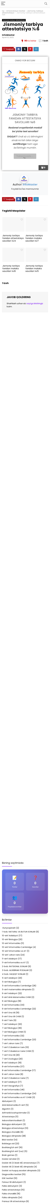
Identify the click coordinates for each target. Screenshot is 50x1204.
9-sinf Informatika (11, 1089)
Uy (3, 11)
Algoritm (6, 1108)
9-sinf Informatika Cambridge (16, 1093)
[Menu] (3, 3)
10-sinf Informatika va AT (14, 951)
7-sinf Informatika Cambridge (16, 1039)
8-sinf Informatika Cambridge (16, 1070)
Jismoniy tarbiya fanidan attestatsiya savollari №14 (13, 238)
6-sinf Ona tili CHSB (11, 1016)
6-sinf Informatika (11, 1004)
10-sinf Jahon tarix (11, 954)
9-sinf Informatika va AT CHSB (16, 1097)
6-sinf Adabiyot (9, 993)
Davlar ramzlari (9, 1159)
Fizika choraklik (9, 1193)
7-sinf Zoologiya (10, 1058)
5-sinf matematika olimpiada (16, 989)
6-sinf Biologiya (9, 1001)
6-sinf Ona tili (8, 1012)
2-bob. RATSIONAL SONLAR (14, 966)
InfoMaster (8, 35)
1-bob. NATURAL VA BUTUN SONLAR (18, 931)
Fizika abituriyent (10, 1185)
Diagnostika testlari (11, 1174)
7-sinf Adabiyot (9, 1024)
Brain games (8, 1155)
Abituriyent (7, 1101)
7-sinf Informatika (11, 1035)
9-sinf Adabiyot (9, 1081)
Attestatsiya (8, 1116)
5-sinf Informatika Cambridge (17, 985)
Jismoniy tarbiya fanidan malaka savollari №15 (34, 268)
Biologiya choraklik (11, 1132)
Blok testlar (7, 1139)
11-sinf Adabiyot (9, 958)
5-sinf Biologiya (9, 981)
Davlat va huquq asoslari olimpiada (19, 1170)
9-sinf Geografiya (10, 1085)
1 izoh (45, 40)
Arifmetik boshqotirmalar (14, 1112)
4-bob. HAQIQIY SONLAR (13, 974)
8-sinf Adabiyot (9, 1062)
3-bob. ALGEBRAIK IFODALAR (15, 970)
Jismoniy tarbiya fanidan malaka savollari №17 (34, 238)
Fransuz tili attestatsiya (13, 1201)
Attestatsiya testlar (15, 11)
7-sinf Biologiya (9, 1028)
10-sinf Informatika (11, 943)
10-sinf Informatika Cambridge (17, 947)
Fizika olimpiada (9, 1197)
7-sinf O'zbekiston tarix (13, 1047)
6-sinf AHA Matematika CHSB (16, 997)
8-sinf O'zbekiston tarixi (13, 1078)
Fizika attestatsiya (11, 1189)
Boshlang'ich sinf (10, 1147)
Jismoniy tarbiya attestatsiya (14, 20)
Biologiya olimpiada (11, 1135)
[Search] (46, 3)
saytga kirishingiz (34, 303)
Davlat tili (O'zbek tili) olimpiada (17, 1166)
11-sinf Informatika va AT (14, 962)
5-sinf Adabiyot (9, 977)
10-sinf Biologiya (10, 939)
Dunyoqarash (9, 927)
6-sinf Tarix (7, 1020)
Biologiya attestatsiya (13, 1128)
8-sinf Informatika (11, 1066)
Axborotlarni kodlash (12, 1120)
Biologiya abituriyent (12, 1124)
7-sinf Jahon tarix (10, 1043)
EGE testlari (7, 1178)
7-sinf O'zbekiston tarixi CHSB (16, 1051)
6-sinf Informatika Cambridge (16, 1008)
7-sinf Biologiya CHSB (12, 1031)
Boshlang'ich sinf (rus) (13, 1151)
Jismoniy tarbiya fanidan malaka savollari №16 (11, 268)
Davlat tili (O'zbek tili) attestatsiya (19, 1162)
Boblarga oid (8, 1143)
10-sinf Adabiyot (10, 935)
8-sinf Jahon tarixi (11, 1074)
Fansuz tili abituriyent (12, 1182)
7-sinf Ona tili (8, 1055)
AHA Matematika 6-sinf (13, 1105)
